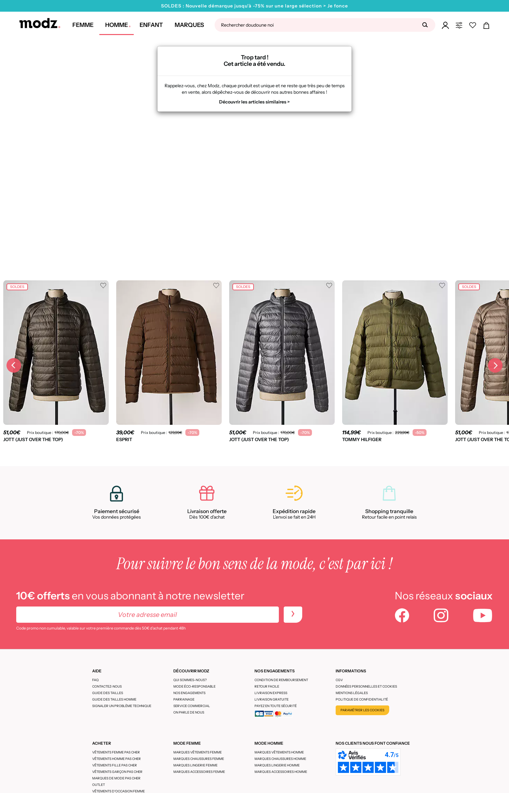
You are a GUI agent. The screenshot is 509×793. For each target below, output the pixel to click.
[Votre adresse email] (147, 615)
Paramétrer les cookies (362, 710)
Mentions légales (352, 693)
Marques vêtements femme (197, 752)
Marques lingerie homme (277, 765)
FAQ (95, 680)
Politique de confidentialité (362, 699)
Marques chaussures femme (198, 759)
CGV (339, 680)
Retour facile (267, 686)
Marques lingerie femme (195, 765)
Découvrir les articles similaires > (254, 102)
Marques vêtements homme (279, 752)
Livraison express (271, 693)
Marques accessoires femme (199, 772)
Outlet (98, 785)
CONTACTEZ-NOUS (107, 686)
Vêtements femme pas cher (116, 752)
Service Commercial (191, 706)
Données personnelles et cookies (366, 686)
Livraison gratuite (272, 699)
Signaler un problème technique (121, 706)
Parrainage (183, 699)
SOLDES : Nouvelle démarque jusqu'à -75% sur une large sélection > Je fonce (254, 6)
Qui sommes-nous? (190, 680)
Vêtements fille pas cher (114, 765)
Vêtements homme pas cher (116, 759)
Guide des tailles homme (114, 699)
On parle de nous (188, 712)
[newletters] (293, 615)
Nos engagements (189, 693)
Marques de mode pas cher (116, 778)
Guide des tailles (107, 693)
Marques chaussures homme (280, 759)
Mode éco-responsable (194, 686)
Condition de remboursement (281, 680)
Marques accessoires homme (281, 772)
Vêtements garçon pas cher (117, 772)
